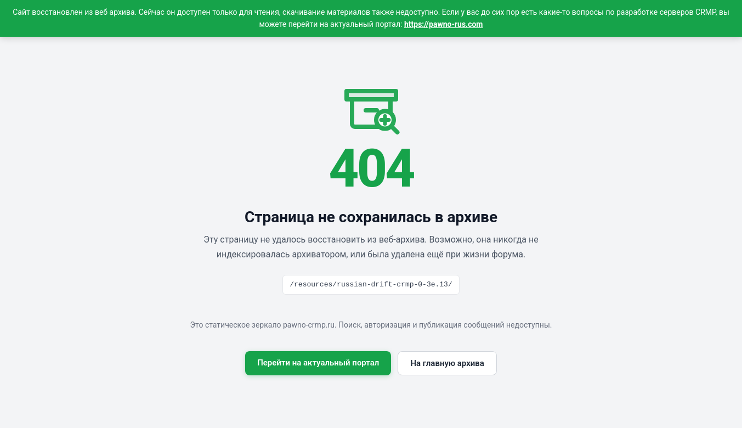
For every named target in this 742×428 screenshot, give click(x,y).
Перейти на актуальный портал (318, 363)
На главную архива (447, 363)
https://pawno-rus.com (443, 24)
